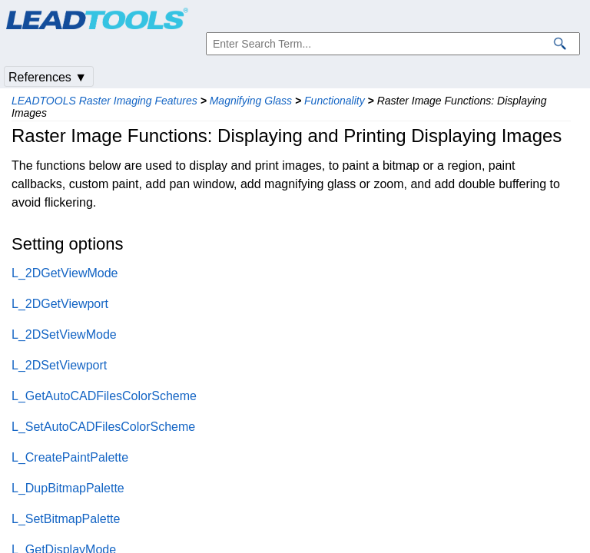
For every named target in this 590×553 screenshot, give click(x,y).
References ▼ (47, 77)
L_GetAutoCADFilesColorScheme (104, 395)
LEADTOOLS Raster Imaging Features (104, 100)
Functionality (334, 100)
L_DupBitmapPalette (68, 488)
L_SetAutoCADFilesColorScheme (103, 426)
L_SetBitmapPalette (66, 518)
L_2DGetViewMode (65, 273)
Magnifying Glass (251, 100)
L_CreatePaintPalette (70, 457)
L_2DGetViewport (60, 303)
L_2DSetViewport (59, 365)
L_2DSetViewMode (64, 334)
